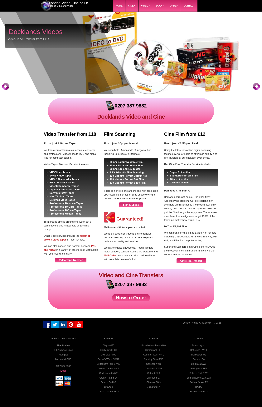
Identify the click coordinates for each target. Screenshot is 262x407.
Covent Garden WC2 (108, 368)
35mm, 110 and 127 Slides (125, 168)
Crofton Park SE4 (108, 377)
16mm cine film (179, 179)
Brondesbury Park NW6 (153, 345)
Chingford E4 (153, 387)
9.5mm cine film (179, 182)
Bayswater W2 (198, 354)
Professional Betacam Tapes (66, 203)
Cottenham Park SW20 (108, 364)
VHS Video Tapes (60, 172)
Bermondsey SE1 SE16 (199, 377)
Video (145, 5)
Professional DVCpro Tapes (66, 206)
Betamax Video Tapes (62, 199)
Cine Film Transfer (191, 260)
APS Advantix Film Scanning (127, 172)
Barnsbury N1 (199, 345)
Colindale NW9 (108, 354)
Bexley (198, 387)
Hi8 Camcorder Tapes (62, 182)
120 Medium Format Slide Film (128, 182)
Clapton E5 (108, 345)
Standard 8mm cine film (184, 175)
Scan (160, 5)
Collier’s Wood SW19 (108, 359)
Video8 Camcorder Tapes (64, 186)
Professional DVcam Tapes (65, 210)
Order (174, 5)
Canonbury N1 (153, 364)
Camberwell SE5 (153, 350)
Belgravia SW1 (198, 364)
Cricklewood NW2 (108, 373)
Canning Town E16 (153, 359)
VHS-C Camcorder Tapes (64, 179)
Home (119, 5)
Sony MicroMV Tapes (62, 192)
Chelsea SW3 (154, 382)
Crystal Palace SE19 (108, 391)
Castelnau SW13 (153, 368)
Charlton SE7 (153, 377)
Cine (132, 5)
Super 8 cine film (180, 172)
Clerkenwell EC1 (108, 350)
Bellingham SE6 (199, 368)
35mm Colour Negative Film (126, 162)
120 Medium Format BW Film (127, 179)
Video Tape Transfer (71, 260)
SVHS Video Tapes (60, 175)
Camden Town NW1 (153, 354)
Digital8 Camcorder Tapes (65, 189)
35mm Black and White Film (126, 165)
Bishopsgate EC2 (199, 391)
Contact (189, 5)
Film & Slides (131, 204)
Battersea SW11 (198, 350)
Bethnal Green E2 (199, 382)
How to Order (131, 297)
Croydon (108, 387)
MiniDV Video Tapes (61, 196)
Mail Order (110, 255)
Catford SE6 (153, 373)
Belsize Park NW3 (198, 373)
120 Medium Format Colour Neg (128, 175)
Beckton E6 (199, 359)
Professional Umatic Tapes (65, 213)
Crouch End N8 (108, 382)
